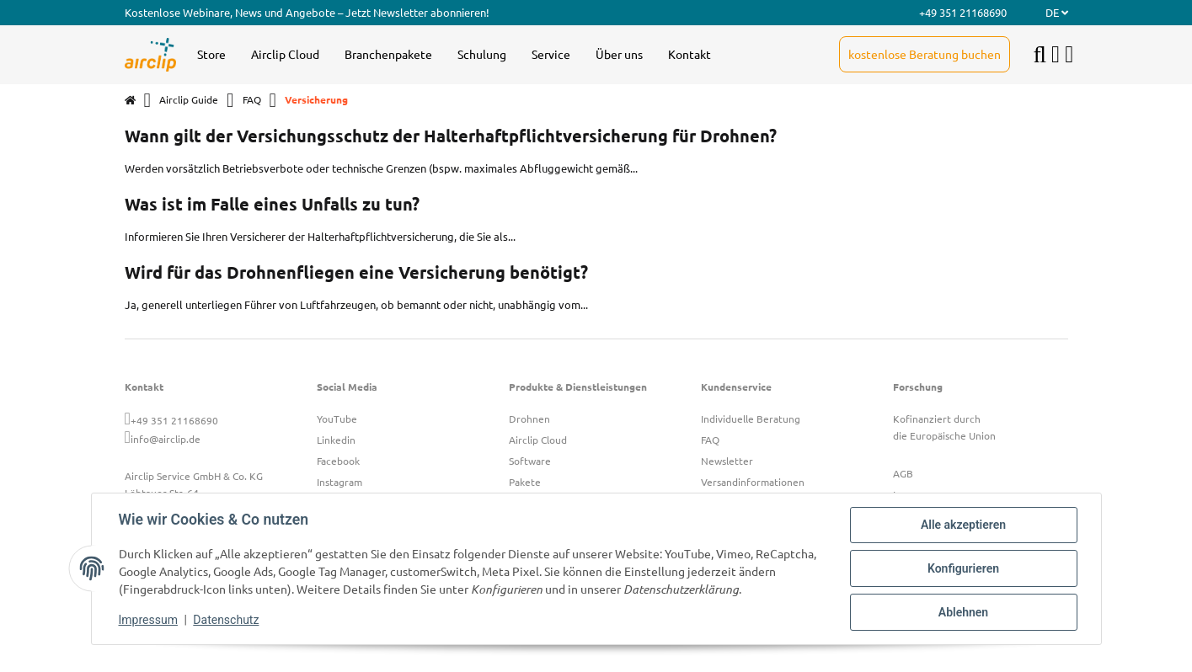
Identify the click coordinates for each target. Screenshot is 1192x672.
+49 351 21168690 (174, 420)
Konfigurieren (963, 568)
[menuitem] (211, 55)
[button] (1055, 55)
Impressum (148, 620)
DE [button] (1056, 12)
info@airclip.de (165, 438)
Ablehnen (963, 612)
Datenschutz (226, 620)
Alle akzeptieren (963, 524)
